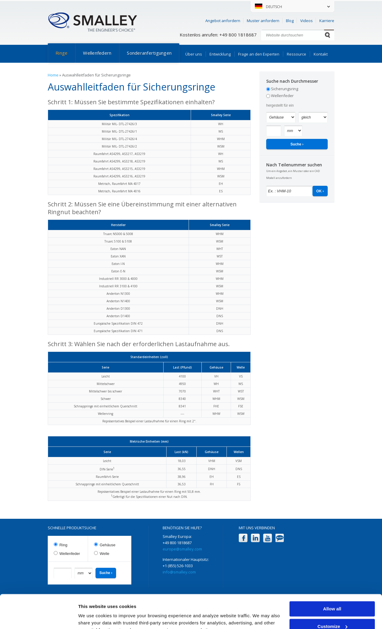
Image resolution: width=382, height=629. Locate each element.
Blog (290, 20)
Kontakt (321, 54)
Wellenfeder (282, 95)
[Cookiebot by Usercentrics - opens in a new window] (39, 617)
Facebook (243, 538)
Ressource (296, 54)
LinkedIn (255, 538)
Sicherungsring (284, 88)
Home (53, 75)
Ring (63, 545)
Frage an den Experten (258, 54)
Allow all (332, 579)
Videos (306, 20)
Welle (104, 553)
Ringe (61, 53)
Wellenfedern (97, 53)
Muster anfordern (263, 20)
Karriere (326, 20)
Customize (332, 596)
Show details (92, 617)
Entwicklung (220, 54)
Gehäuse (107, 545)
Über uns (193, 54)
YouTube (267, 538)
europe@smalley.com (182, 549)
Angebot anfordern (222, 20)
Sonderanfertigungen (149, 53)
